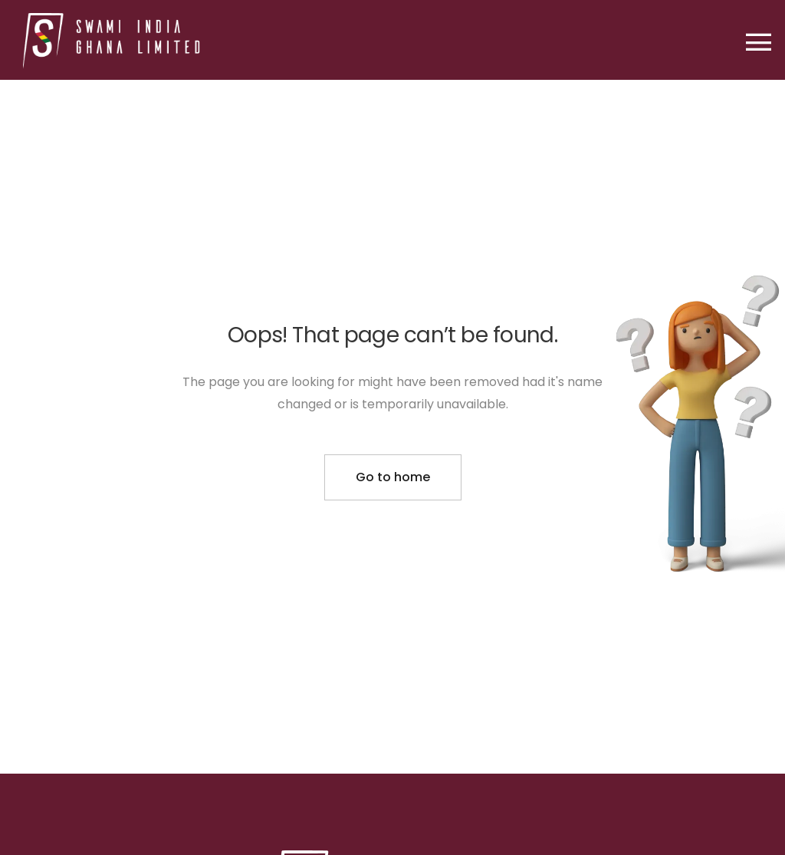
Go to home (393, 477)
